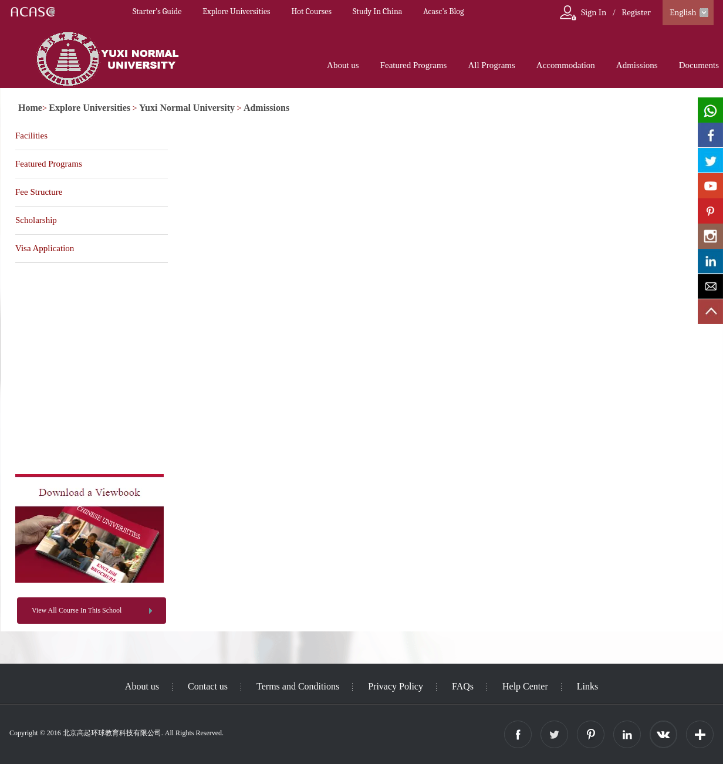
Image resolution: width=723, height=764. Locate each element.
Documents (699, 65)
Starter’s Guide (157, 11)
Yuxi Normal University (187, 108)
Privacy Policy (395, 686)
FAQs (463, 686)
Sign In (593, 12)
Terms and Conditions (297, 686)
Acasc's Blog (443, 11)
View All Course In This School (76, 610)
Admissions (637, 65)
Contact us (208, 686)
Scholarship (36, 220)
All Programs (491, 65)
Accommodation (565, 65)
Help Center (525, 686)
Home (30, 108)
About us (343, 65)
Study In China (377, 11)
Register (636, 12)
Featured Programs (413, 65)
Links (587, 686)
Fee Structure (38, 192)
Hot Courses (312, 11)
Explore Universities (236, 11)
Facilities (31, 135)
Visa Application (44, 248)
